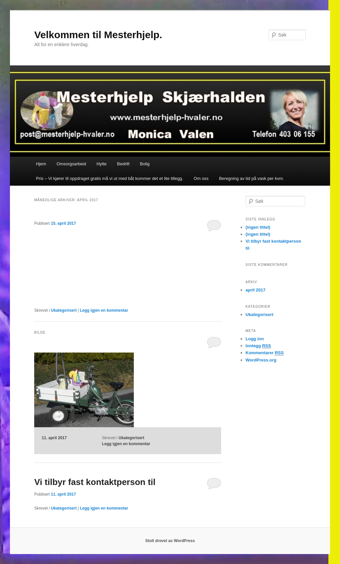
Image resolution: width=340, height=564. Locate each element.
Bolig (145, 163)
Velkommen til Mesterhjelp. (98, 34)
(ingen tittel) (258, 227)
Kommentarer (265, 353)
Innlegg (258, 346)
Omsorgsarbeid (71, 163)
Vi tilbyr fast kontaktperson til (94, 482)
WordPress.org (261, 360)
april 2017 (256, 289)
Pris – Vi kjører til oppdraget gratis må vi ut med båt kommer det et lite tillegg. (109, 178)
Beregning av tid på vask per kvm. (251, 178)
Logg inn (255, 338)
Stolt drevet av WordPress (170, 540)
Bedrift (123, 163)
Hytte (102, 163)
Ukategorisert (63, 310)
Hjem (41, 163)
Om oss (201, 178)
